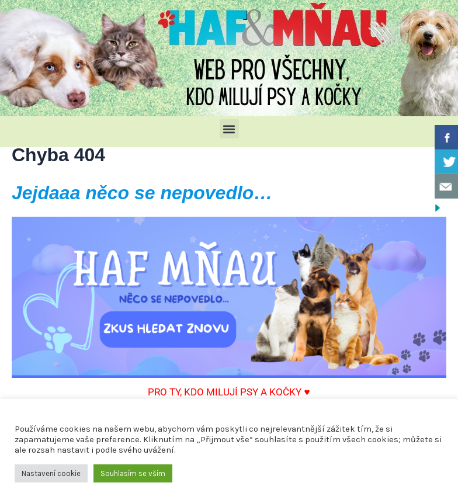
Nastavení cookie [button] (51, 473)
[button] (229, 128)
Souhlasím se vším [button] (132, 473)
